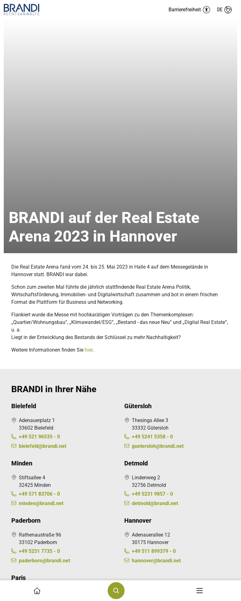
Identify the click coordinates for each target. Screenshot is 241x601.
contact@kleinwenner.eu (47, 399)
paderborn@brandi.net (44, 334)
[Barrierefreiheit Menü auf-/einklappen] (189, 9)
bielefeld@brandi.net (42, 220)
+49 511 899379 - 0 (154, 325)
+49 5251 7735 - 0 (39, 325)
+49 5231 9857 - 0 (152, 267)
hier (89, 123)
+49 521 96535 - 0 (39, 210)
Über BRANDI (25, 477)
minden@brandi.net (41, 277)
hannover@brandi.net (156, 334)
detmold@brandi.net (155, 277)
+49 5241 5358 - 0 (152, 210)
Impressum (23, 525)
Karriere (19, 500)
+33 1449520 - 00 (39, 389)
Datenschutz (25, 536)
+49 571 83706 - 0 (39, 267)
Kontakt (20, 488)
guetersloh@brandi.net (158, 220)
